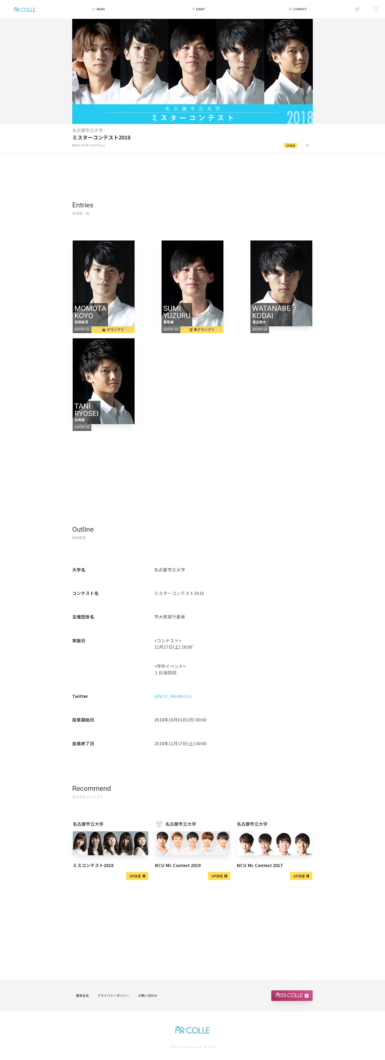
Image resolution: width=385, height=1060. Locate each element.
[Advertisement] (192, 167)
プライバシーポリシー (113, 995)
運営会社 (82, 995)
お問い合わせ (147, 995)
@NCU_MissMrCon (173, 696)
